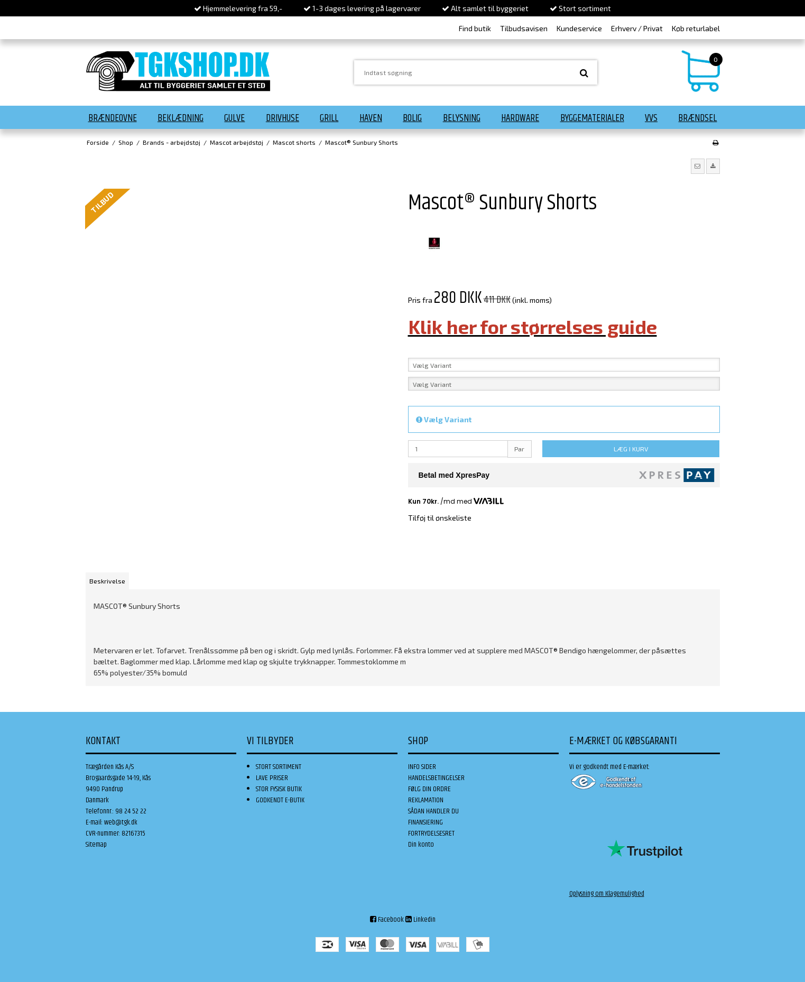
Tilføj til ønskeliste (439, 517)
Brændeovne (112, 118)
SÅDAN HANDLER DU (433, 811)
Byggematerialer (592, 118)
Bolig (412, 118)
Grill (329, 118)
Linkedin (420, 919)
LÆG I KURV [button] (631, 448)
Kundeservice (579, 28)
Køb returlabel (696, 28)
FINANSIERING (425, 822)
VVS (651, 118)
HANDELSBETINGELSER (436, 778)
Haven (370, 118)
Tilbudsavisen (524, 28)
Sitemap (96, 844)
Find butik (475, 28)
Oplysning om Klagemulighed (606, 894)
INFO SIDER (422, 767)
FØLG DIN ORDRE (429, 789)
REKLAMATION (425, 800)
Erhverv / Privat (637, 28)
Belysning (461, 118)
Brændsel (697, 118)
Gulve (234, 118)
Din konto (421, 844)
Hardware (520, 118)
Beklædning (180, 118)
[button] (698, 166)
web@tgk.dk (120, 822)
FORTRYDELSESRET (431, 833)
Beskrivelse (107, 581)
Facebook (387, 919)
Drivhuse (282, 118)
